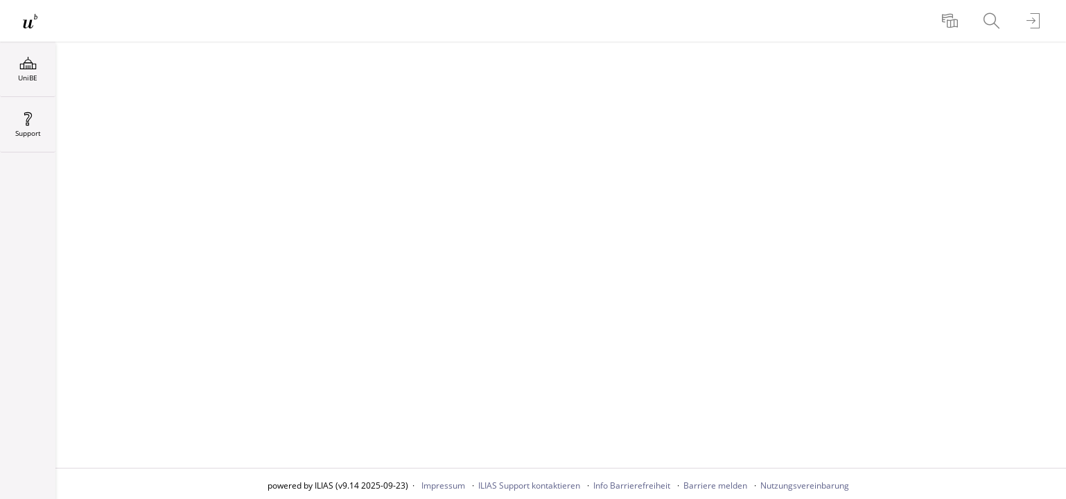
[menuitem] (951, 21)
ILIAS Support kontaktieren (529, 485)
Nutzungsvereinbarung (804, 485)
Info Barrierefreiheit (631, 485)
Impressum (443, 485)
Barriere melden (715, 485)
